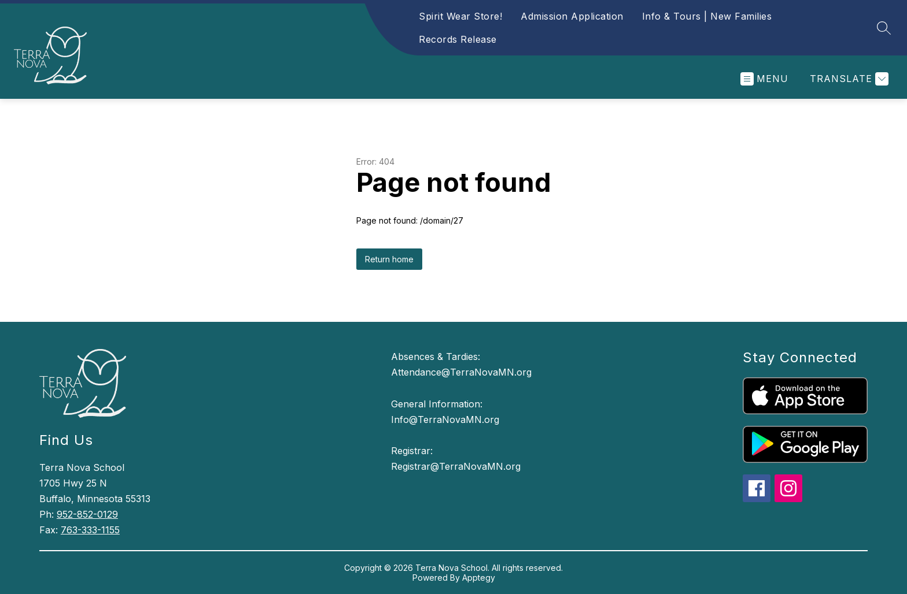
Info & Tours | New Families (707, 16)
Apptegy (478, 577)
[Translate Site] (847, 79)
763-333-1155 (90, 530)
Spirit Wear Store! (460, 16)
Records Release (458, 39)
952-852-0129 (87, 514)
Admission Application (572, 16)
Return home (389, 259)
